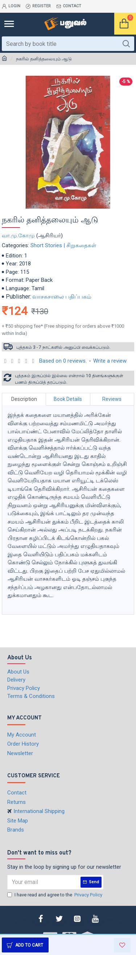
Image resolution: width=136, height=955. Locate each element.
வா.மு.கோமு (18, 235)
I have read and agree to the (55, 895)
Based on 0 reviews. (63, 361)
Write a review (110, 361)
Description (24, 399)
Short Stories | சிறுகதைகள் (63, 245)
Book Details (68, 399)
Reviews (111, 399)
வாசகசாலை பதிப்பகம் (61, 296)
